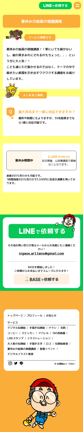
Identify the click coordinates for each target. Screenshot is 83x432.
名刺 (63, 327)
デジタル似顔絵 (16, 327)
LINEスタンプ (15, 338)
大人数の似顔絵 (16, 343)
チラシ (52, 327)
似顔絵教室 (61, 343)
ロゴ (48, 343)
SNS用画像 (59, 333)
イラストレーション (39, 338)
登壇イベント (47, 349)
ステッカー (28, 333)
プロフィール (34, 315)
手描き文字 (35, 343)
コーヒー (12, 333)
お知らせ (51, 315)
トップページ (15, 315)
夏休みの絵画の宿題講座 (21, 349)
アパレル (43, 333)
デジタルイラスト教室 (20, 354)
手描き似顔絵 (37, 327)
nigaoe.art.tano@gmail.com (41, 253)
